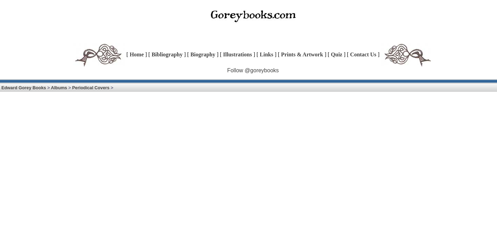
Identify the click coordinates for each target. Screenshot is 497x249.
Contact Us (363, 54)
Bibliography (167, 54)
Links (266, 54)
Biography (203, 54)
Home (137, 54)
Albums (59, 87)
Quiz (336, 54)
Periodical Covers (90, 87)
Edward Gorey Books (23, 87)
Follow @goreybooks (253, 70)
